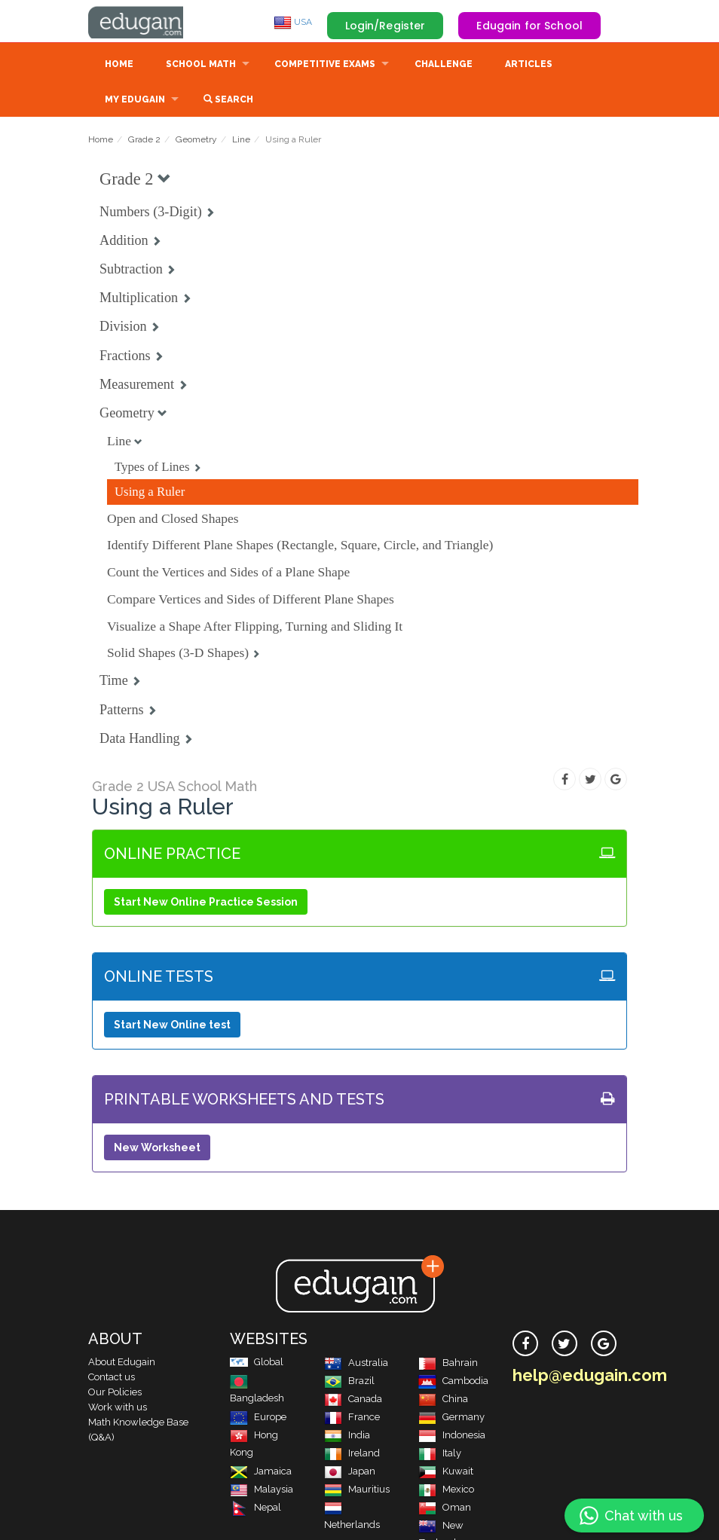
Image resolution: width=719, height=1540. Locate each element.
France (352, 1418)
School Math (201, 65)
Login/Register (385, 25)
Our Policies (115, 1393)
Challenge (444, 65)
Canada (353, 1400)
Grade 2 (144, 141)
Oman (444, 1508)
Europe (258, 1418)
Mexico (446, 1490)
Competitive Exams (324, 65)
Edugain (144, 22)
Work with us (117, 1408)
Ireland (352, 1454)
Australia (356, 1364)
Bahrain (448, 1364)
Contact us (111, 1378)
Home (119, 65)
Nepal (255, 1508)
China (443, 1400)
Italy (439, 1454)
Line (241, 141)
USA (293, 22)
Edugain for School (529, 25)
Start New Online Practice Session (206, 903)
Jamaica (261, 1472)
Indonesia (451, 1436)
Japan (349, 1472)
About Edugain (121, 1363)
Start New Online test (172, 1026)
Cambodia (453, 1382)
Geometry (196, 141)
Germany (451, 1418)
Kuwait (445, 1472)
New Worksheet (157, 1149)
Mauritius (357, 1490)
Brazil (349, 1382)
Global (256, 1363)
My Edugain (135, 101)
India (347, 1436)
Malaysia (261, 1490)
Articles (528, 65)
